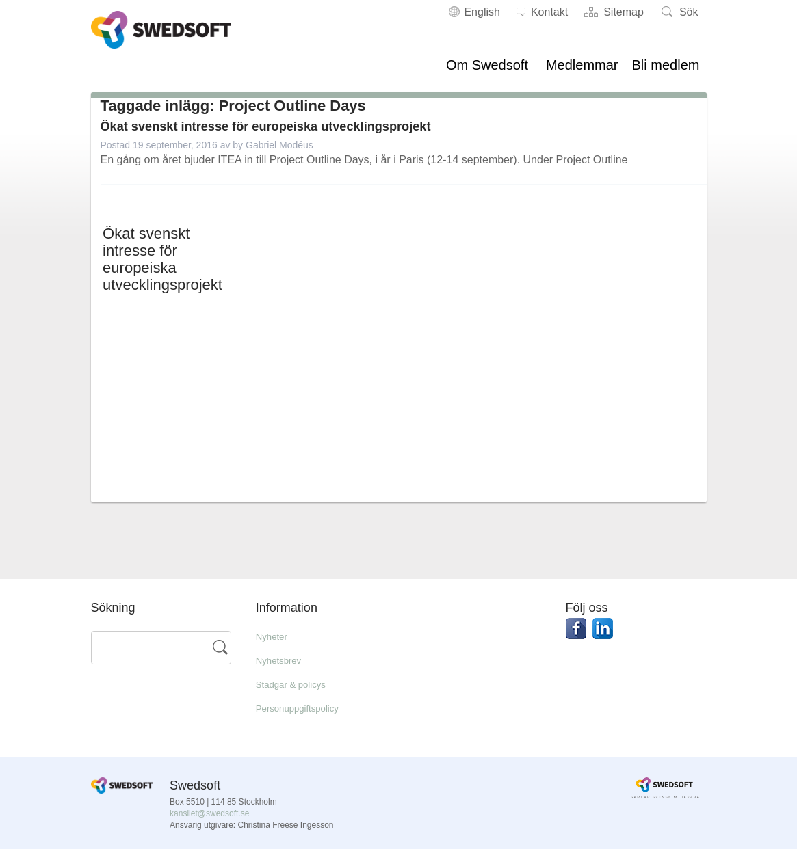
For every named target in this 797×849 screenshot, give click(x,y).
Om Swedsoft (487, 64)
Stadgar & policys (298, 684)
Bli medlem (666, 64)
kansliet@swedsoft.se (209, 813)
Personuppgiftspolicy (306, 708)
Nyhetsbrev (283, 660)
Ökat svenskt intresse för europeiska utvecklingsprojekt (301, 125)
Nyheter (275, 636)
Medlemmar (582, 64)
